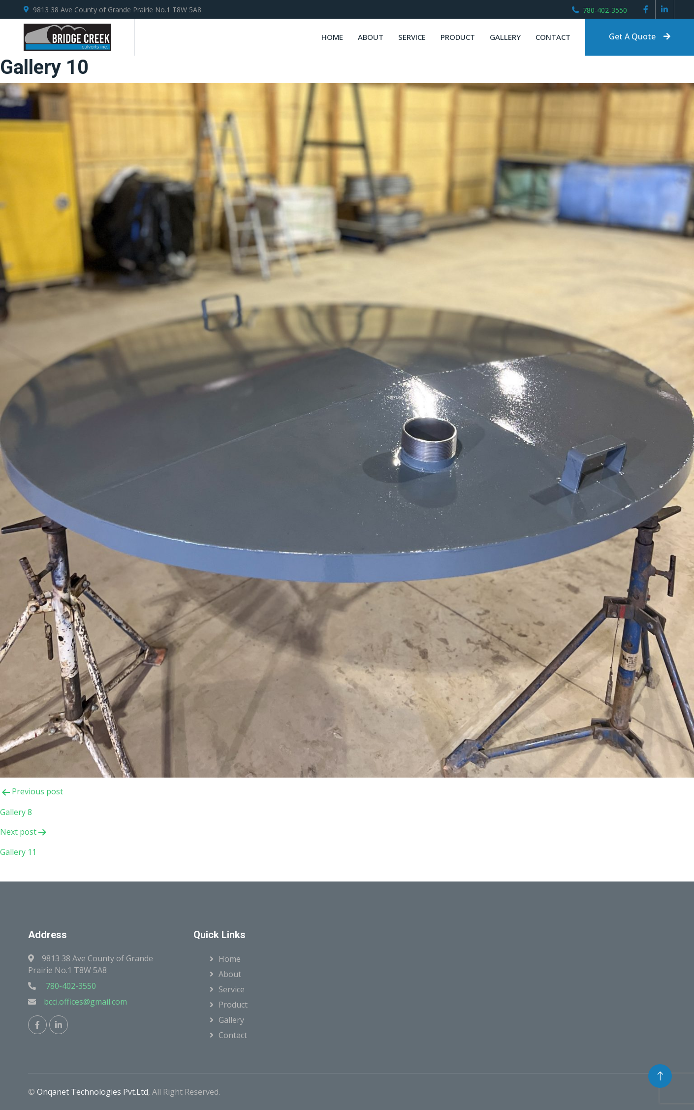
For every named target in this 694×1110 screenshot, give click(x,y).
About (370, 37)
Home (332, 37)
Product (458, 37)
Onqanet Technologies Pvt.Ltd (92, 1091)
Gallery (505, 37)
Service (412, 37)
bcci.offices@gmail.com (85, 1001)
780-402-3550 (605, 10)
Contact (553, 37)
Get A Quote (639, 36)
